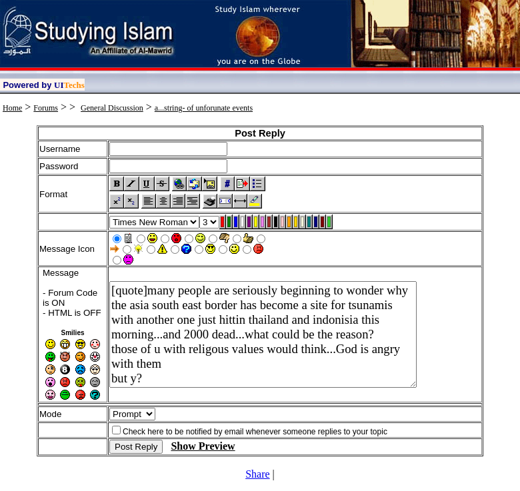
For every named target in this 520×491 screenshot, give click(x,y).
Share (257, 474)
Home (12, 108)
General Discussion (112, 108)
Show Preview (203, 446)
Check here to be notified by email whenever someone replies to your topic (255, 431)
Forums (45, 108)
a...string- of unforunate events (204, 108)
